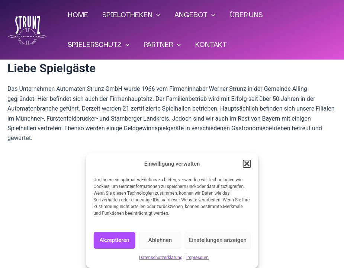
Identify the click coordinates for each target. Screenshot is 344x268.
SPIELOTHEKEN (131, 15)
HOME (78, 15)
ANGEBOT (194, 15)
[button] (247, 164)
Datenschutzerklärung (161, 257)
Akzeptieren (114, 240)
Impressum (197, 257)
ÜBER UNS (246, 15)
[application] (156, 15)
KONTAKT (211, 45)
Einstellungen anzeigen (218, 240)
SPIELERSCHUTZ (98, 45)
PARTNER (162, 45)
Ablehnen (160, 240)
